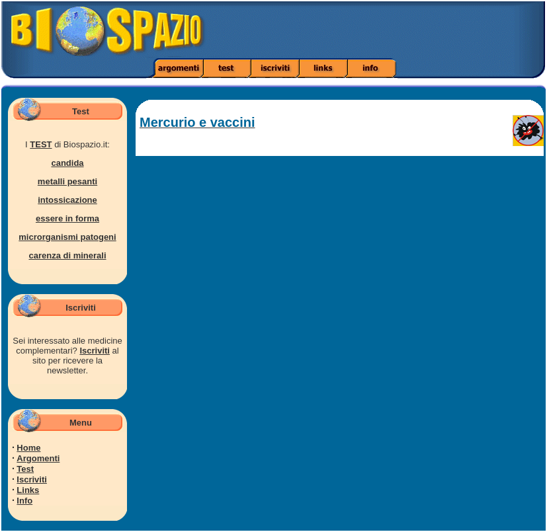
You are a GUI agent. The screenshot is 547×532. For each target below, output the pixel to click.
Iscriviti (94, 351)
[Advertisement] (385, 30)
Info (24, 501)
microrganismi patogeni (67, 237)
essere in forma (67, 218)
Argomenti (38, 458)
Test (25, 469)
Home (28, 448)
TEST (41, 144)
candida (67, 163)
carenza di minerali (67, 255)
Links (28, 490)
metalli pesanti (67, 181)
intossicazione (67, 200)
